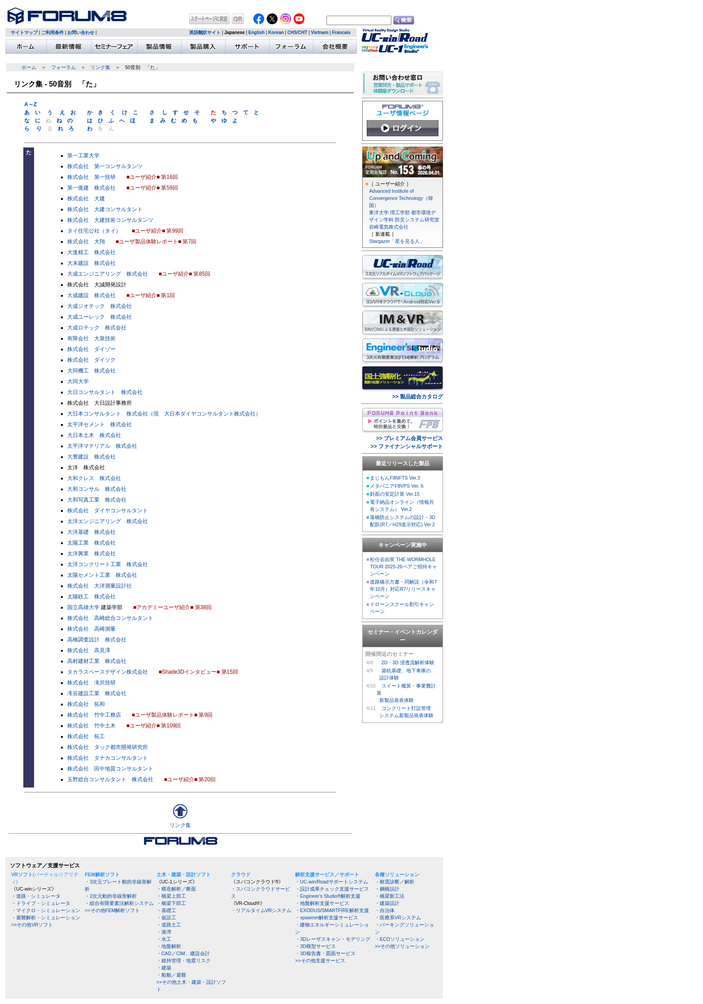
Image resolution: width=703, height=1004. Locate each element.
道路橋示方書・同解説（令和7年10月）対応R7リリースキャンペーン (403, 589)
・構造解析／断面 (176, 888)
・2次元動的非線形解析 (111, 896)
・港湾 (163, 932)
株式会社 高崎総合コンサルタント (110, 618)
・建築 (163, 967)
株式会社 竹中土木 (91, 726)
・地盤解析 (168, 946)
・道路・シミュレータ (36, 896)
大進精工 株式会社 (91, 252)
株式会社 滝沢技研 (91, 682)
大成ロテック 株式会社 (96, 328)
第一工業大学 (83, 155)
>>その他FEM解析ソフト (112, 910)
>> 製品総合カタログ (417, 397)
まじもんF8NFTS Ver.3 (395, 477)
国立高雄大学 (83, 607)
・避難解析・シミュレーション (45, 917)
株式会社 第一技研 (91, 177)
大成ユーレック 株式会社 (99, 317)
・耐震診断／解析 (394, 881)
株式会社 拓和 (86, 704)
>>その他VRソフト (32, 924)
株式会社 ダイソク (91, 360)
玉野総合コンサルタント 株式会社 (110, 779)
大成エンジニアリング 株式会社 (107, 274)
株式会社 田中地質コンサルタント (110, 769)
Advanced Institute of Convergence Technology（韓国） (401, 198)
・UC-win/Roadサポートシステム (331, 881)
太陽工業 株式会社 (91, 543)
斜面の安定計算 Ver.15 (394, 494)
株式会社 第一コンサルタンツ (105, 166)
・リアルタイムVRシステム (261, 910)
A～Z (30, 104)
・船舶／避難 (171, 975)
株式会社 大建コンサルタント (105, 209)
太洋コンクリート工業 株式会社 (107, 564)
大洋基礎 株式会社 (91, 532)
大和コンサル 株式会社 (96, 489)
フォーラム (63, 67)
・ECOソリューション (400, 939)
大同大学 (78, 381)
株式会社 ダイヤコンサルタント (107, 510)
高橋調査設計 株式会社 (96, 639)
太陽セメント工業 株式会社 (102, 575)
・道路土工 (168, 924)
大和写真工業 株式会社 (96, 500)
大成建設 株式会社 (91, 295)
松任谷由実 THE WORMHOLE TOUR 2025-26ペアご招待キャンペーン (403, 566)
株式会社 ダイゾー (91, 349)
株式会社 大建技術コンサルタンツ (110, 220)
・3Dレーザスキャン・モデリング (332, 939)
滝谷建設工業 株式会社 (96, 693)
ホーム (29, 67)
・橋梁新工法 (389, 896)
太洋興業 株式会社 (91, 553)
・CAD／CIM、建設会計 (183, 953)
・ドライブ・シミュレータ (40, 903)
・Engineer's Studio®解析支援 (327, 896)
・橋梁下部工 (171, 903)
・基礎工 (166, 910)
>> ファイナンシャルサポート (407, 446)
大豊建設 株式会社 (91, 457)
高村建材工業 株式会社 (96, 661)
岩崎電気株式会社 (388, 226)
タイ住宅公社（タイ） (94, 231)
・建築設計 (387, 903)
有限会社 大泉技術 (91, 338)
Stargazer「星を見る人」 (396, 241)
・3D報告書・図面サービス (325, 953)
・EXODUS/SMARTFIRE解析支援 (332, 910)
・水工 (163, 939)
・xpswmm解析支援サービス (326, 917)
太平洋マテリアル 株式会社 (102, 446)
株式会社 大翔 (86, 241)
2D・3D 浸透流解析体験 (408, 662)
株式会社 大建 (86, 198)
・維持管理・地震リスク (183, 960)
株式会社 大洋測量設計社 (99, 586)
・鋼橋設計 (387, 888)
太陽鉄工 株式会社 (91, 596)
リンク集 (100, 67)
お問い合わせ (80, 32)
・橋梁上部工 (171, 896)
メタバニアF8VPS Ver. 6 (396, 486)
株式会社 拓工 (86, 736)
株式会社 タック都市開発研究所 (107, 747)
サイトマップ (24, 32)
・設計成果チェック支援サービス (332, 888)
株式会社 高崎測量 (91, 629)
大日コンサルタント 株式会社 (105, 392)
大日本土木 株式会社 (94, 435)
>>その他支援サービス (320, 960)
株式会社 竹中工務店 (94, 715)
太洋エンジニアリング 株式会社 (107, 521)
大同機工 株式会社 (91, 371)
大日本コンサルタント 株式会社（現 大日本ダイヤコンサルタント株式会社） (164, 414)
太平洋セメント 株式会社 (99, 424)
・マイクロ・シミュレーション (45, 910)
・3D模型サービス (315, 946)
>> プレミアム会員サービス (409, 438)
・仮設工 (166, 917)
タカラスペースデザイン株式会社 (107, 672)
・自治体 (385, 910)
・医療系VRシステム (398, 917)
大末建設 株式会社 (91, 263)
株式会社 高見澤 (88, 650)
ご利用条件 (52, 32)
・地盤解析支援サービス (322, 903)
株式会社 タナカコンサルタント (107, 758)
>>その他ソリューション (402, 946)
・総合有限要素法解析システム (119, 903)
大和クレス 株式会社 (94, 478)
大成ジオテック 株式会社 (99, 306)
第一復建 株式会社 (91, 188)
